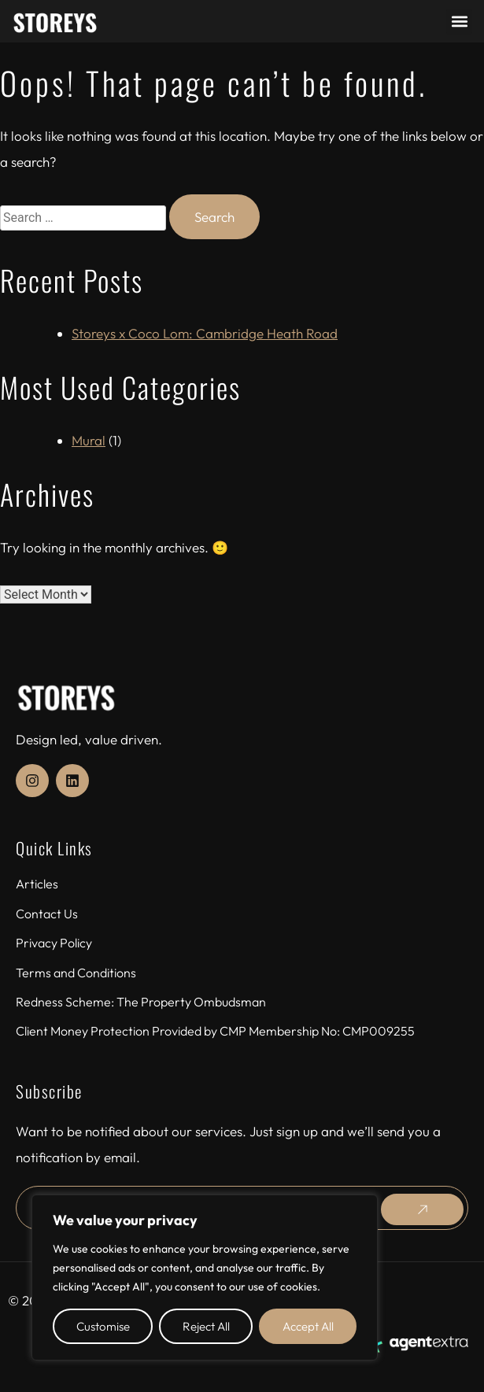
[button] (459, 22)
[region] (204, 1277)
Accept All (308, 1326)
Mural (88, 440)
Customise (103, 1326)
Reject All (206, 1326)
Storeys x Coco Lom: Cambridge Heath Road (205, 333)
